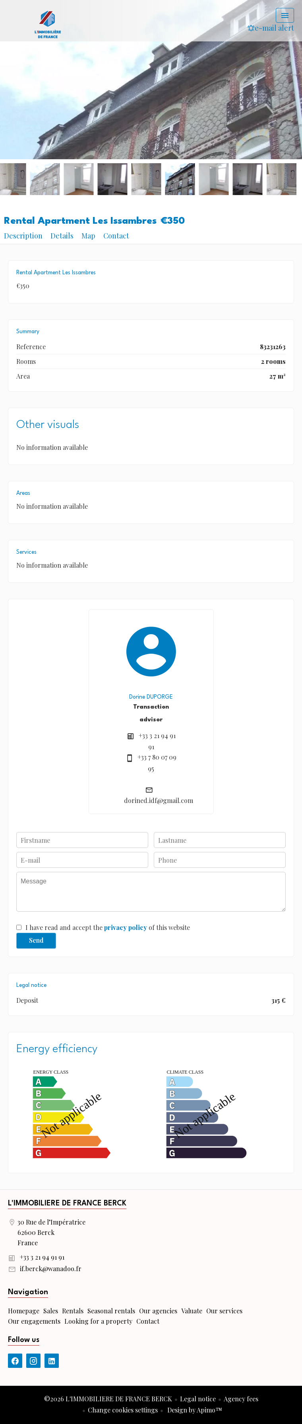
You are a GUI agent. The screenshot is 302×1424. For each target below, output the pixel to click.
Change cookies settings (123, 1410)
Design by (194, 1410)
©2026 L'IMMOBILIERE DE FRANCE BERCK (108, 1399)
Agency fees (241, 1399)
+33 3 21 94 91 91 (42, 1257)
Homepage (47, 24)
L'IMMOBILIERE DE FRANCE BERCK (67, 1203)
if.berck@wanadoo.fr (50, 1268)
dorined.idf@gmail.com (158, 800)
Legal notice (198, 1399)
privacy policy (125, 927)
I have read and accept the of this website (107, 927)
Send (36, 940)
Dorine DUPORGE (151, 697)
